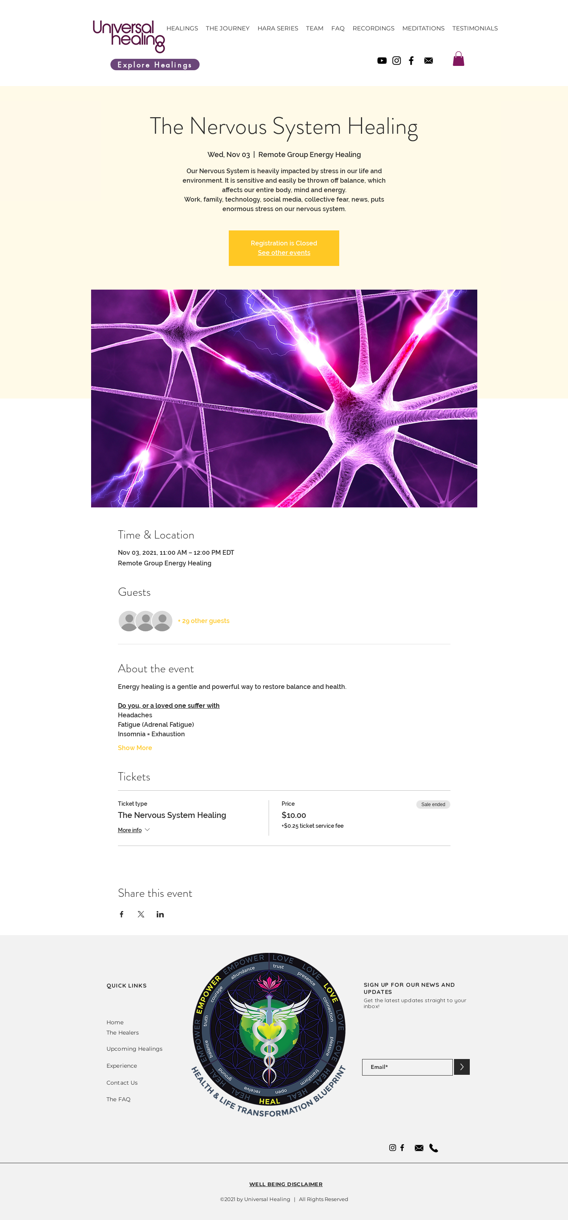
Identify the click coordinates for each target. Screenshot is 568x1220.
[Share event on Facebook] (121, 914)
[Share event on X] (141, 914)
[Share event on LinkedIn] (160, 914)
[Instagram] (396, 60)
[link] (458, 58)
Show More (135, 748)
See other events (284, 252)
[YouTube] (382, 60)
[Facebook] (411, 60)
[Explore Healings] (155, 64)
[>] (462, 1067)
